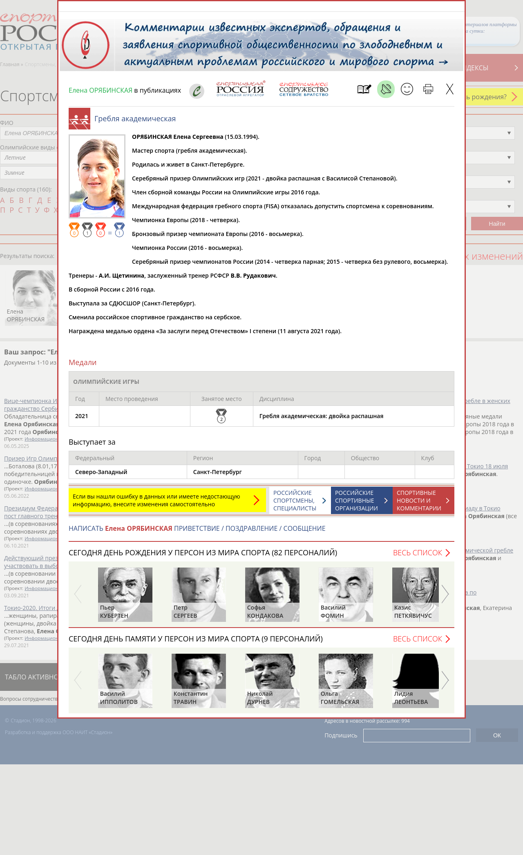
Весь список (417, 556)
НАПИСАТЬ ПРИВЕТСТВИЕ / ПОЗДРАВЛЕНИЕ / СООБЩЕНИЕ (197, 532)
